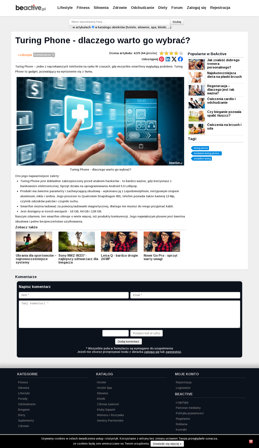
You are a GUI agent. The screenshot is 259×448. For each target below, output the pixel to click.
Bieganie (24, 409)
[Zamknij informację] (251, 442)
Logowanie (183, 387)
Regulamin (183, 418)
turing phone (201, 148)
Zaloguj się (196, 8)
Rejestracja (183, 382)
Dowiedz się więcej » (167, 443)
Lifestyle (65, 8)
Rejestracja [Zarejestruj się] (220, 8)
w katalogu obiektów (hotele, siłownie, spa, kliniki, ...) (133, 27)
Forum (177, 8)
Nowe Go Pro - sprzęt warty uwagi (160, 257)
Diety (162, 8)
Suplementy (26, 420)
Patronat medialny (188, 407)
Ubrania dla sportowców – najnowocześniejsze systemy (36, 259)
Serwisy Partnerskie (110, 420)
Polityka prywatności (190, 413)
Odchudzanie (142, 8)
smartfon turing (202, 158)
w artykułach (82, 27)
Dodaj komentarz (128, 341)
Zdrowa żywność (108, 404)
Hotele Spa (104, 387)
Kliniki (101, 398)
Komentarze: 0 (44, 55)
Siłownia (101, 8)
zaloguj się (151, 351)
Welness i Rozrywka (110, 415)
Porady (22, 398)
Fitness (83, 8)
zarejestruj (173, 351)
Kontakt (181, 429)
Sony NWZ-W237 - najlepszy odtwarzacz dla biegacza (78, 259)
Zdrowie (120, 8)
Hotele (101, 382)
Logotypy (182, 402)
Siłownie (102, 393)
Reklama (181, 424)
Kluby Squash (106, 409)
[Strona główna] (31, 10)
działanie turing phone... (207, 153)
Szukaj (177, 21)
